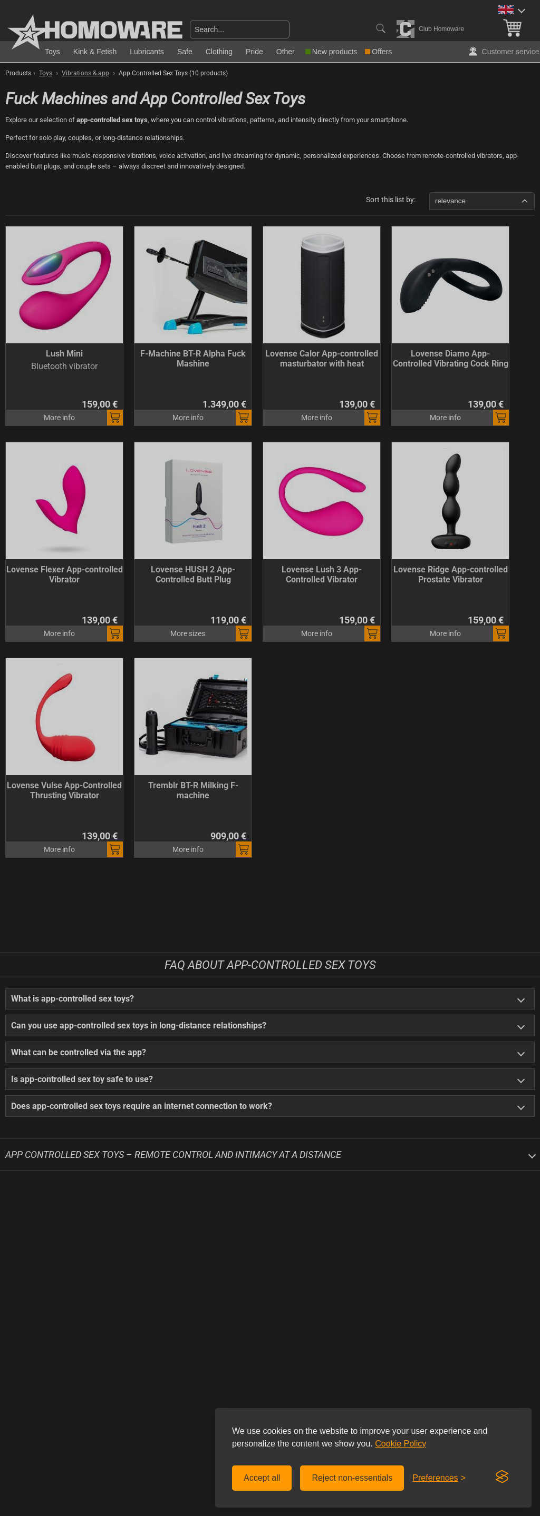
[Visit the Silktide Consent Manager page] (502, 1477)
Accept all (262, 1477)
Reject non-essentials (352, 1477)
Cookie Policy (400, 1443)
